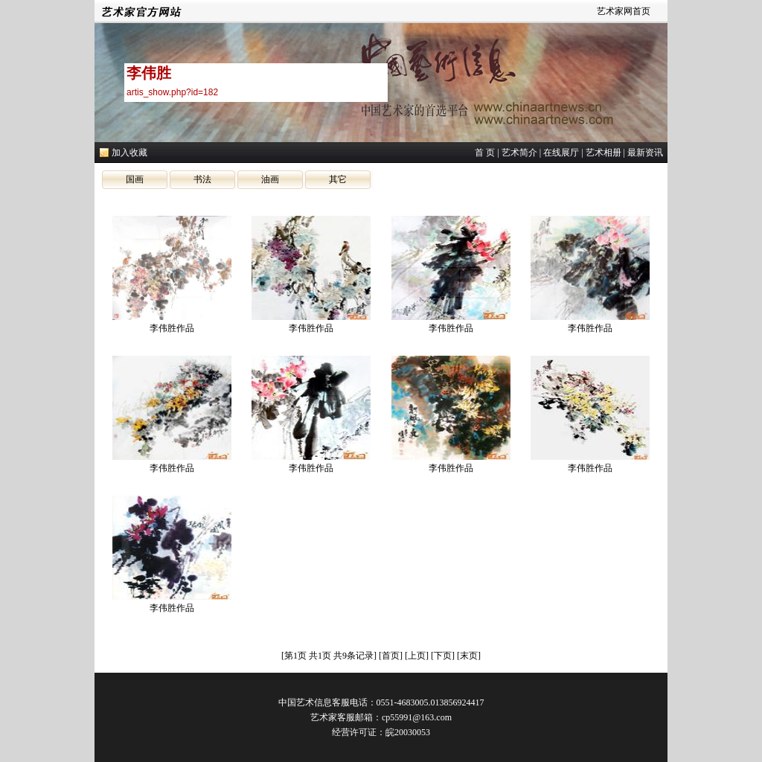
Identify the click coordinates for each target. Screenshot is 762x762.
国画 (135, 179)
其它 (338, 179)
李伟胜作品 (172, 328)
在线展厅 (561, 152)
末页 (469, 655)
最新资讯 (645, 152)
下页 (443, 655)
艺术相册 (603, 152)
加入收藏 (129, 152)
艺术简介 (519, 152)
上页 (417, 655)
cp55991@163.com (417, 717)
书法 (202, 179)
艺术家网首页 (623, 11)
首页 (391, 655)
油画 (270, 179)
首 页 (485, 152)
